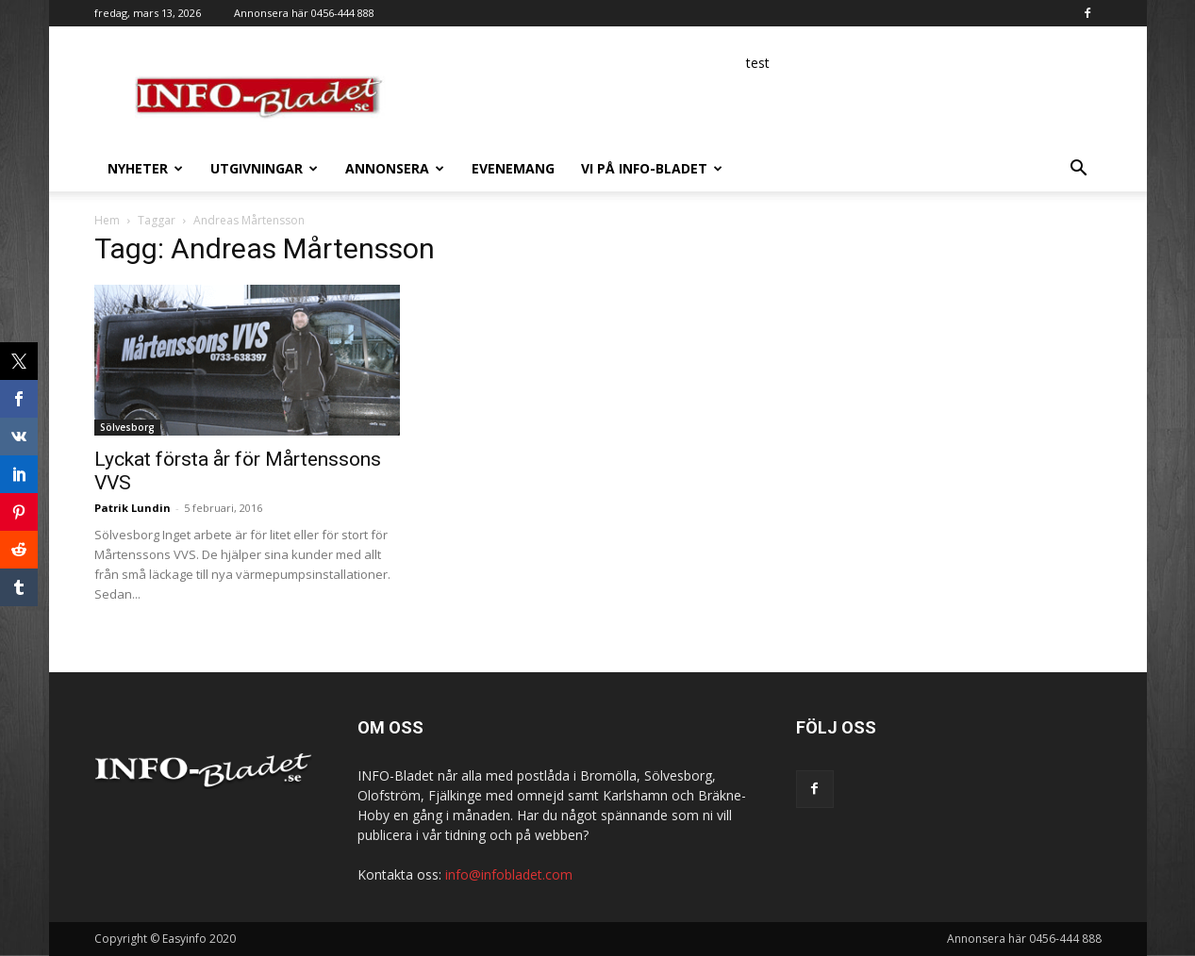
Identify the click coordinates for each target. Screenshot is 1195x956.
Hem (107, 220)
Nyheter (145, 168)
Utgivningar (264, 168)
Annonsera (394, 168)
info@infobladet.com (509, 874)
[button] (1079, 170)
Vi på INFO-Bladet (651, 168)
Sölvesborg (127, 427)
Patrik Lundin (132, 508)
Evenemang (513, 168)
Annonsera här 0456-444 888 (304, 13)
